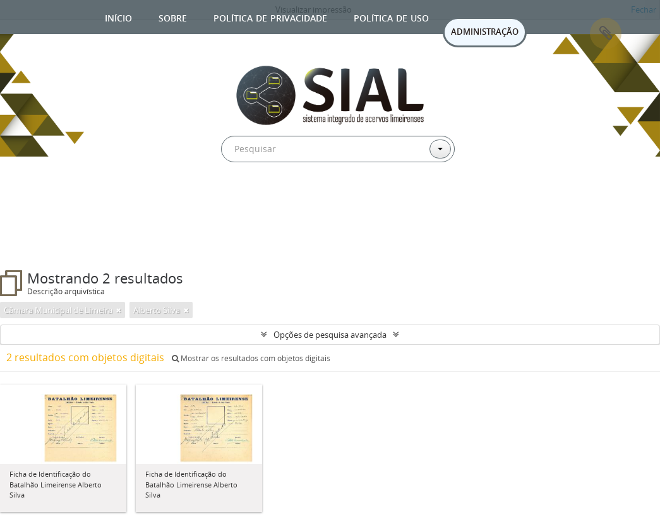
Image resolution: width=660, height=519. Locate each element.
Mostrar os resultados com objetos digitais (251, 358)
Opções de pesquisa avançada (330, 334)
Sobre (173, 16)
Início (118, 16)
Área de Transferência (605, 33)
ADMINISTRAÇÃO (485, 31)
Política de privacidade (270, 16)
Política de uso (391, 16)
